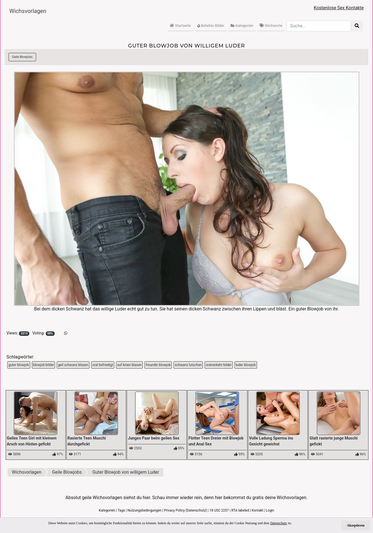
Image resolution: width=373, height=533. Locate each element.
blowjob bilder (43, 365)
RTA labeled (240, 510)
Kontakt (257, 510)
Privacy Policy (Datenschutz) (185, 510)
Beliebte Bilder (210, 25)
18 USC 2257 (219, 510)
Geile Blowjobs (22, 57)
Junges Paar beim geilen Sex (153, 438)
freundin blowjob (158, 365)
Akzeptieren (356, 525)
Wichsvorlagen (27, 11)
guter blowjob (18, 365)
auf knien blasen (129, 365)
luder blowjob (246, 365)
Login (270, 510)
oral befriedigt (102, 365)
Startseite (180, 25)
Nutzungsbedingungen (144, 510)
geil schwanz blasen (73, 365)
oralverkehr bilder (219, 365)
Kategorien (242, 25)
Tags (121, 510)
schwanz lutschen (188, 365)
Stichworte (271, 25)
